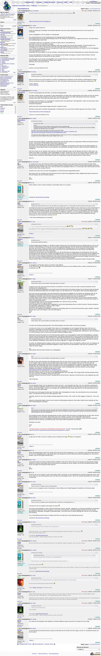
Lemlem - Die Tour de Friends (6, 76)
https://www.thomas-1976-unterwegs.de (39, 21)
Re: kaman (33, 628)
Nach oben (19, 23)
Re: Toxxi (33, 221)
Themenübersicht (38, 644)
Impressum (34, 653)
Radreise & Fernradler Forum (21, 5)
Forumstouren (5, 68)
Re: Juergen (33, 25)
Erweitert (14, 26)
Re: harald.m (33, 262)
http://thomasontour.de (42, 535)
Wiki (71, 2)
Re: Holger (33, 278)
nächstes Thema (50, 644)
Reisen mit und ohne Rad (5, 78)
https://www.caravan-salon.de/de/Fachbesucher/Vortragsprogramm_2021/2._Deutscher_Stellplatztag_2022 (54, 131)
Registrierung (29, 2)
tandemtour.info (3, 81)
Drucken (97, 23)
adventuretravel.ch (4, 79)
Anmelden (93, 1)
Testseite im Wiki (5, 67)
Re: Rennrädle (34, 90)
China (3, 70)
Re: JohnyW (33, 540)
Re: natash (33, 383)
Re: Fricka (33, 459)
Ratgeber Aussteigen (4, 84)
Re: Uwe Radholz (34, 10)
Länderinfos (4, 65)
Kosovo (3, 61)
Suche (59, 2)
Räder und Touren (38, 587)
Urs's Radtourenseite (4, 80)
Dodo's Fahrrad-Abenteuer (6, 77)
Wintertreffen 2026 (6, 71)
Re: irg (32, 182)
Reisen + (31, 233)
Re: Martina (33, 71)
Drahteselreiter (3, 86)
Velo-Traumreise (3, 85)
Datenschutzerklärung (43, 653)
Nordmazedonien (5, 60)
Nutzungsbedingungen (54, 653)
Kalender (39, 2)
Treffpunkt (34, 5)
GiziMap (3, 62)
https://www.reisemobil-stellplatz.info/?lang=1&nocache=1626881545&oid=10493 (48, 132)
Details (14, 19)
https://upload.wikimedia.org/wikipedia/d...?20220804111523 (45, 369)
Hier (30, 621)
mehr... (14, 72)
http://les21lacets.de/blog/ (42, 197)
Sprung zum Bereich (83, 647)
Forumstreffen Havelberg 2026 (8, 58)
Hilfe (65, 2)
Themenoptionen (23, 8)
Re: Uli (32, 434)
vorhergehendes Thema (24, 644)
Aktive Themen (48, 2)
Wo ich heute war (34, 85)
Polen (3, 69)
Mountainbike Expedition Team (6, 82)
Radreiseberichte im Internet (8, 59)
